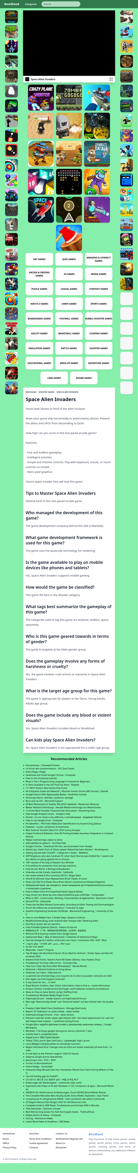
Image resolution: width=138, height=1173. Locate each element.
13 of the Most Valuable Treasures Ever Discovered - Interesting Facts (60, 820)
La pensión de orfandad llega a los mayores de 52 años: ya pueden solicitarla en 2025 (69, 985)
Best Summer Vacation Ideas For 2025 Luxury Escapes (53, 839)
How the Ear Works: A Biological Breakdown (48, 878)
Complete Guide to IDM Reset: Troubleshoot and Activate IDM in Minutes (62, 1115)
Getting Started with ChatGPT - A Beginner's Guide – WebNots (57, 862)
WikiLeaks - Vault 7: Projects (40, 959)
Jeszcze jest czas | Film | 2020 (41, 1069)
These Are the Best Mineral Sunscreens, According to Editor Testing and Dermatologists (70, 914)
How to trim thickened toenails (41, 788)
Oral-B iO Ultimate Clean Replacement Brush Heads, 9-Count (56, 888)
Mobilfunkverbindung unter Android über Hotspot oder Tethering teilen (62, 930)
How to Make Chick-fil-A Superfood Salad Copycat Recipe (54, 901)
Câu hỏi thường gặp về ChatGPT (42, 1086)
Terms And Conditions (40, 1148)
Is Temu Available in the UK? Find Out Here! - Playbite (52, 794)
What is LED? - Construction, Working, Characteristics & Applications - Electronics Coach (70, 907)
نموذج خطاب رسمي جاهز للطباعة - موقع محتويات (48, 953)
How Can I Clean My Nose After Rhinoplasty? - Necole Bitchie (56, 975)
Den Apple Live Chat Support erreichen (45, 988)
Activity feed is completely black (42, 1044)
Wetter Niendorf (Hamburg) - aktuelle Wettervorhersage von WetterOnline (63, 817)
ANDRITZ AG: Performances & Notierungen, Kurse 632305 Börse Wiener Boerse (66, 1102)
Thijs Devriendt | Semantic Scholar (43, 1118)
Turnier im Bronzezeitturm (39, 1073)
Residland (11, 4)
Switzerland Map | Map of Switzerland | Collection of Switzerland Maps (62, 946)
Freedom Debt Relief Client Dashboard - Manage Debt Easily (56, 1018)
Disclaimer (61, 1157)
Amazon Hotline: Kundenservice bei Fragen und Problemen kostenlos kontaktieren (67, 998)
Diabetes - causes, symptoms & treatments (47, 836)
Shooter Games (46, 402)
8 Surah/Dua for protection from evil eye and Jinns (51, 875)
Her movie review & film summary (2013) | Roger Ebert (53, 885)
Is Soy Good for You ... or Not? (41, 992)
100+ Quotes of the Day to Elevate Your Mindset (50, 872)
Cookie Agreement (38, 1153)
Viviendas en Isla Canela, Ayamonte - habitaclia (49, 882)
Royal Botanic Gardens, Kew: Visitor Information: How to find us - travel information (68, 995)
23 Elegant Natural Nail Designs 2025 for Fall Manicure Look (56, 1112)
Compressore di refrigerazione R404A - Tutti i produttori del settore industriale (65, 1108)
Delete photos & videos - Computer (43, 1124)
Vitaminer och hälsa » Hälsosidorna (43, 982)
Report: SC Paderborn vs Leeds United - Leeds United (52, 1021)
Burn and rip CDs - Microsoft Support (44, 810)
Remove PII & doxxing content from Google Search (51, 943)
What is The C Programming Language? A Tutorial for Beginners (58, 791)
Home (6, 1148)
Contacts (33, 1157)
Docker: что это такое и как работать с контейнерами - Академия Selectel (64, 826)
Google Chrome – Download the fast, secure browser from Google (59, 856)
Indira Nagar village (36, 781)
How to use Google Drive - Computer (44, 830)
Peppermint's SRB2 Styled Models (43, 1047)
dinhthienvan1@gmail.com (69, 1148)
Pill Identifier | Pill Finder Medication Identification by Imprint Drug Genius (63, 833)
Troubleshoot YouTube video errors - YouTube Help (51, 972)
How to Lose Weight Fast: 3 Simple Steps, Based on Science (55, 927)
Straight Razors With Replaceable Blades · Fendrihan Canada (56, 804)
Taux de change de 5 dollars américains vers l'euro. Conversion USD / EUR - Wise (66, 950)
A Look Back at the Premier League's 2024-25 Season (52, 1063)
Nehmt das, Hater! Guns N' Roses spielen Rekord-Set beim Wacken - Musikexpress (67, 859)
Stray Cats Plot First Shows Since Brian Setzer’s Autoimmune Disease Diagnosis (65, 891)
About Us (60, 1153)
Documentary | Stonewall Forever (43, 775)
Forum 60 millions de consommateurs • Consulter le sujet (55, 917)
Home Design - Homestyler (39, 1076)
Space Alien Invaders (67, 402)
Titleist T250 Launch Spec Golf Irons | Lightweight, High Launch (58, 1050)
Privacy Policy (9, 1157)
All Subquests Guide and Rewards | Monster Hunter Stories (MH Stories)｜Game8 (67, 801)
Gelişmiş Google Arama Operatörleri (44, 1066)
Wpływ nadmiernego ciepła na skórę (44, 849)
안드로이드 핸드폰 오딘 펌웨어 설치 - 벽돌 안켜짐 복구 (52, 1089)
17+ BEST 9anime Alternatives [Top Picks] (46, 797)
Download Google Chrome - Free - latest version (50, 1024)
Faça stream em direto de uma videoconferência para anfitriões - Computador (65, 904)
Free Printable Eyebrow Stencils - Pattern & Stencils (51, 937)
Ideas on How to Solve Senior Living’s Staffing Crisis (51, 1001)
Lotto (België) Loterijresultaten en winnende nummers (53, 1053)
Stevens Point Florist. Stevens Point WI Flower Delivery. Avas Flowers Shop (63, 969)
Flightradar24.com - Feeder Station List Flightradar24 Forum (56, 1008)
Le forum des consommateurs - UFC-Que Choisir (50, 778)
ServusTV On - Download (38, 911)
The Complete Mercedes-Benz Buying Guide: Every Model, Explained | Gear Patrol (67, 1105)
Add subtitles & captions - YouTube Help (46, 852)
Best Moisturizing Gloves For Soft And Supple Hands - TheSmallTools (60, 1121)
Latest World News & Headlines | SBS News (48, 1131)
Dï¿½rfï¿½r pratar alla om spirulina (43, 933)
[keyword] (61, 4)
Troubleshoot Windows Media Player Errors (47, 1005)
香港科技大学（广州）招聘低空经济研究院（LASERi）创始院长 (56, 940)
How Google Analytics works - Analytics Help (48, 823)
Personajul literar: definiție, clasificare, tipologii (49, 807)
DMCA (6, 1153)
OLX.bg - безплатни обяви (39, 1128)
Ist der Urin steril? (35, 956)
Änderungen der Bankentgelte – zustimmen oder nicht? (54, 1092)
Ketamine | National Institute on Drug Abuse (48, 979)
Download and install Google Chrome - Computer (50, 784)
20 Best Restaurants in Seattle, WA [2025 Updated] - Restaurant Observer (62, 814)
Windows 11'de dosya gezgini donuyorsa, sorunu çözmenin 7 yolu (59, 1040)
